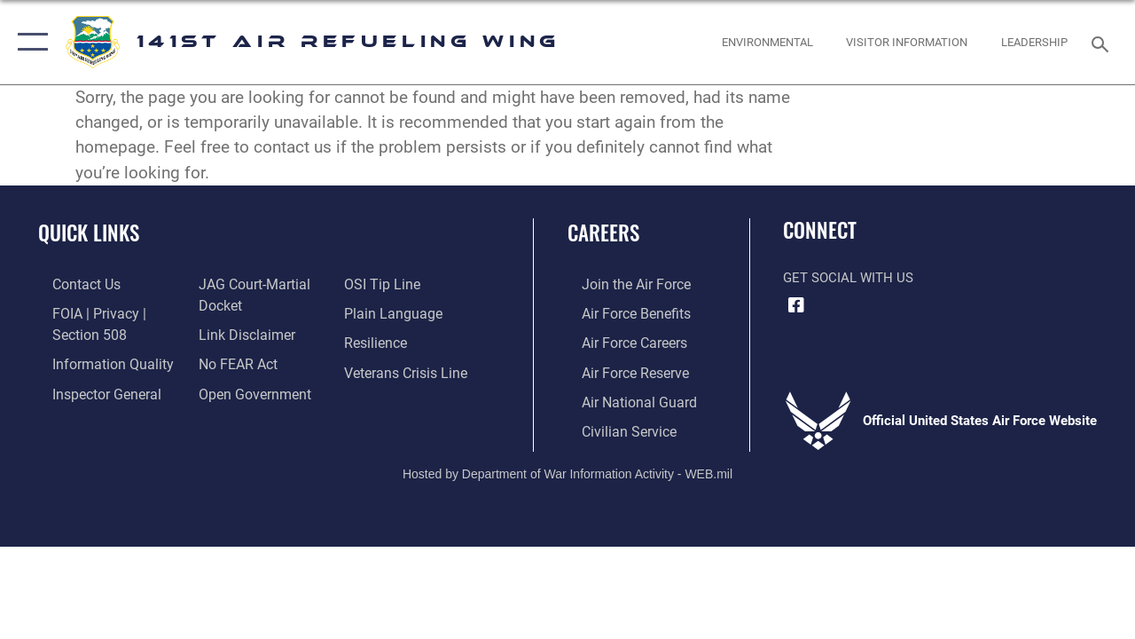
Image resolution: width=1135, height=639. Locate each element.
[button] (29, 42)
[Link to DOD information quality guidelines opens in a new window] (95, 360)
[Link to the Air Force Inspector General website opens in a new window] (90, 389)
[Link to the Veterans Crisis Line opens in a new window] (408, 368)
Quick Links (88, 233)
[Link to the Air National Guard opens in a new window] (622, 397)
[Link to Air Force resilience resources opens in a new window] (379, 340)
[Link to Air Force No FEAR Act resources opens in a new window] (231, 360)
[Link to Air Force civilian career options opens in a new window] (613, 425)
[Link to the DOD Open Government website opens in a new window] (246, 389)
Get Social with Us (848, 278)
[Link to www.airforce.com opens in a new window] (620, 284)
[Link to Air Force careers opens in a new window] (619, 340)
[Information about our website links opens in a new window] (239, 332)
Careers (603, 233)
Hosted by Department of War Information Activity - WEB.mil (567, 466)
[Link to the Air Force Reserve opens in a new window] (620, 368)
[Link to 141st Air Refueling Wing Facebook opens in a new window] (796, 305)
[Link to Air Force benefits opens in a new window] (620, 312)
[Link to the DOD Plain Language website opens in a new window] (393, 312)
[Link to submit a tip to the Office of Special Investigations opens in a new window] (383, 284)
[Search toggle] (1103, 42)
